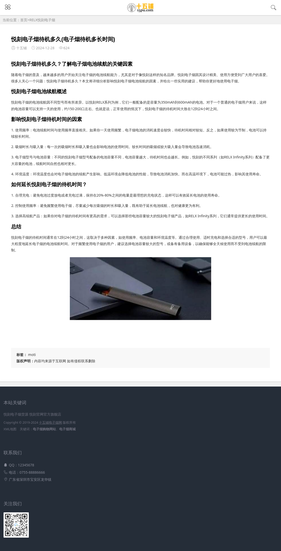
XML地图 (10, 429)
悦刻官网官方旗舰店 (45, 414)
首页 (23, 19)
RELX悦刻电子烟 (42, 19)
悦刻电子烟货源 (16, 414)
